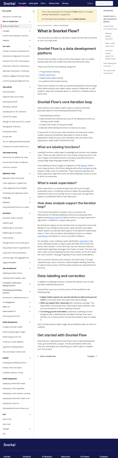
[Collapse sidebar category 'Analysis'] (30, 358)
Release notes (54, 3)
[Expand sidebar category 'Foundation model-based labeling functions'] (30, 284)
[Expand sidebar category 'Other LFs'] (30, 307)
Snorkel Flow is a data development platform (110, 19)
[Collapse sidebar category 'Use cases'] (30, 46)
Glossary (65, 3)
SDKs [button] (43, 3)
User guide (22, 3)
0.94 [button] (89, 3)
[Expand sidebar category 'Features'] (30, 40)
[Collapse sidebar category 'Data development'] (30, 268)
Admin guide (33, 3)
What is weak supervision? (110, 44)
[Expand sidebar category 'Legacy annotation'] (30, 262)
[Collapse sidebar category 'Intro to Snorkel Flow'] (30, 21)
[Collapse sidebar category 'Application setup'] (30, 173)
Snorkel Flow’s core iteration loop (110, 27)
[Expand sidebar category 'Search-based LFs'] (30, 311)
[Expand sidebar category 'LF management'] (30, 302)
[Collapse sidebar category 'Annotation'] (30, 213)
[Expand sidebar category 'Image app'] (30, 198)
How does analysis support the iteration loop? (110, 55)
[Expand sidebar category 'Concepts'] (30, 31)
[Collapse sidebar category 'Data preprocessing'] (30, 153)
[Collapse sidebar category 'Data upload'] (30, 87)
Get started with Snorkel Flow (109, 71)
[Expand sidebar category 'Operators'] (30, 202)
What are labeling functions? (109, 36)
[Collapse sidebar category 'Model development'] (30, 322)
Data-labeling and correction (109, 64)
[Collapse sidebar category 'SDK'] (30, 414)
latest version (80, 19)
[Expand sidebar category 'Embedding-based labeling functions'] (30, 291)
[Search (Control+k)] (104, 3)
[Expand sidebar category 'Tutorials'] (30, 429)
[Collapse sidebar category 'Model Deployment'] (30, 379)
